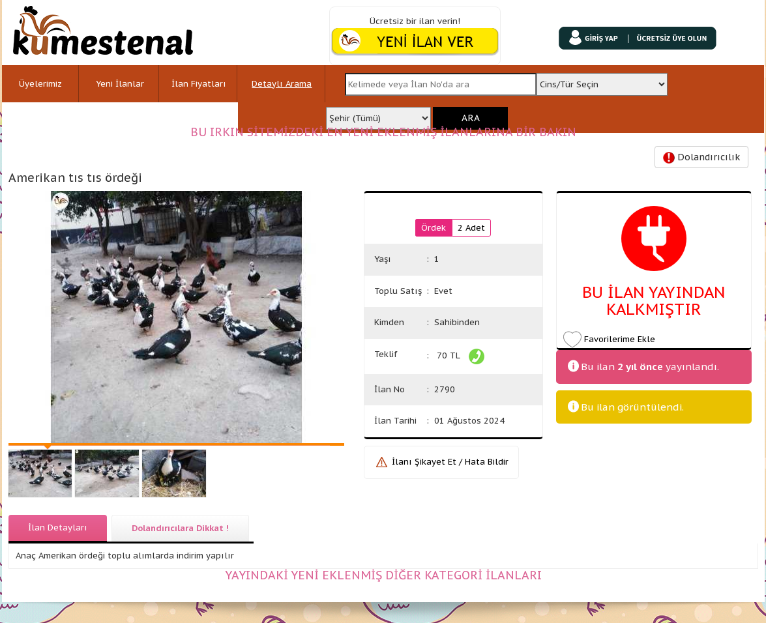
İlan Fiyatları (198, 83)
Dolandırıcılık (701, 157)
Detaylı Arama (282, 83)
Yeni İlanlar (120, 83)
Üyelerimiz (40, 83)
